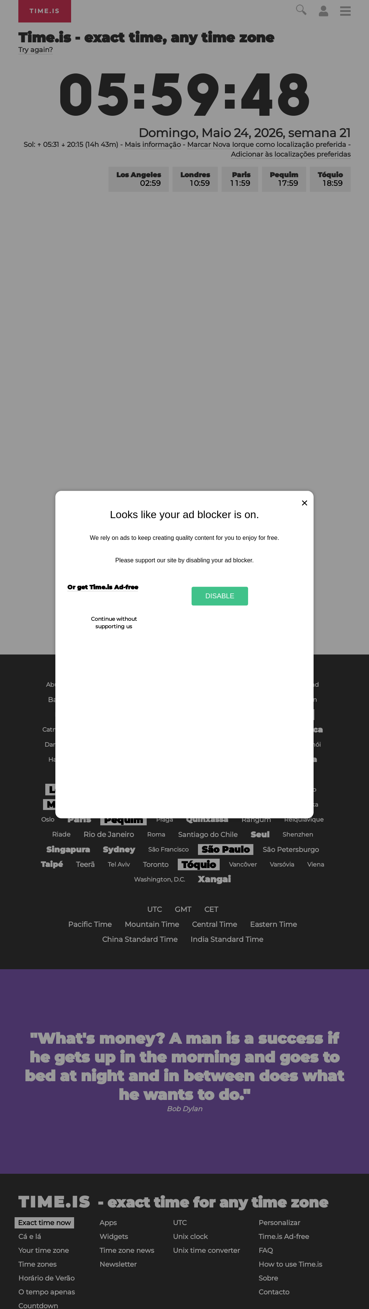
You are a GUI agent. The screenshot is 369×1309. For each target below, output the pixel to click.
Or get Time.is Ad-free (102, 587)
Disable (220, 596)
